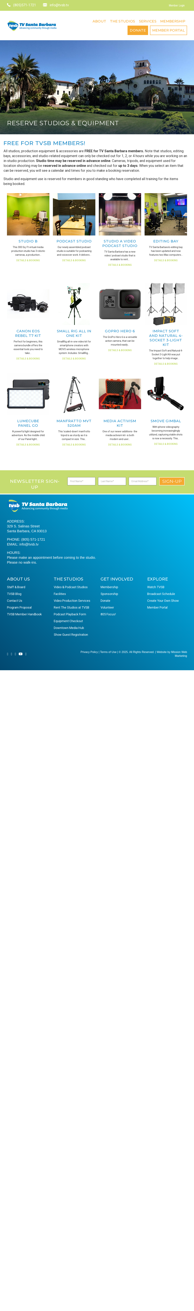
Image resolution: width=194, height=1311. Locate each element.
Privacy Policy (89, 652)
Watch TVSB (155, 587)
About (99, 21)
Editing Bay (165, 241)
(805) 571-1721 (33, 539)
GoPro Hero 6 (120, 331)
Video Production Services (72, 600)
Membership (172, 21)
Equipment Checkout (68, 621)
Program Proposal (19, 607)
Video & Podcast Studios (71, 587)
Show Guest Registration (71, 634)
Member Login (177, 5)
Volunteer (107, 607)
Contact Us (14, 600)
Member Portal (168, 30)
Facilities (60, 594)
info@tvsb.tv (28, 544)
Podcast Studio (74, 241)
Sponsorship (109, 594)
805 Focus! (108, 614)
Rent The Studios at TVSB (71, 607)
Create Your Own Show (163, 600)
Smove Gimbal (166, 421)
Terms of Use (108, 652)
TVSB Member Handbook (24, 614)
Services (147, 21)
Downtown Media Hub (69, 628)
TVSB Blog (14, 594)
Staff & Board (16, 587)
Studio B (28, 241)
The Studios (122, 21)
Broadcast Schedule (161, 594)
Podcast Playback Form (70, 614)
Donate (138, 30)
